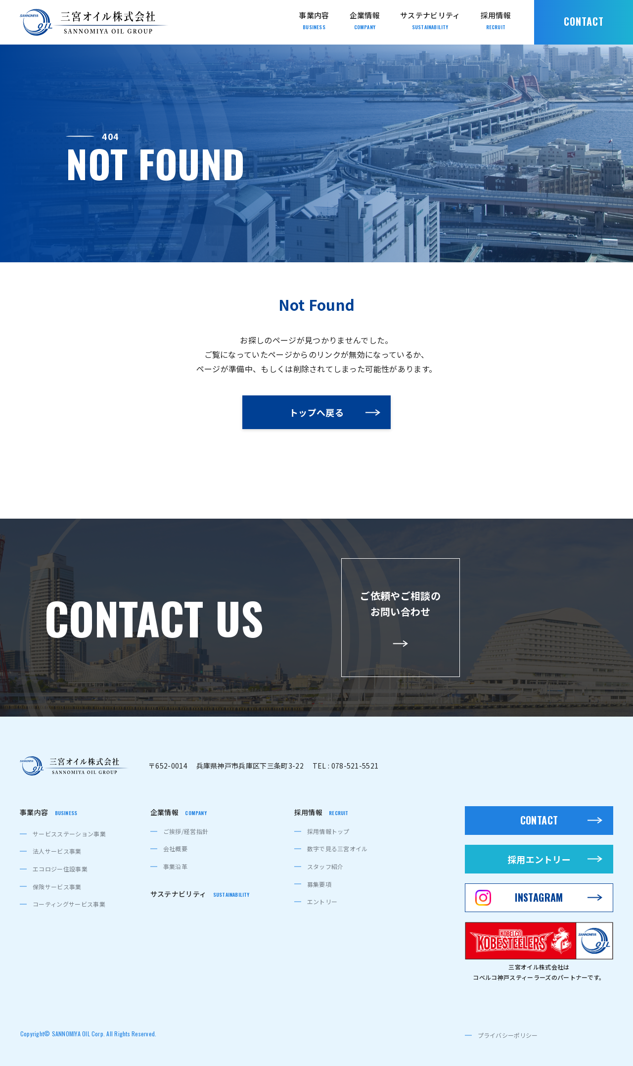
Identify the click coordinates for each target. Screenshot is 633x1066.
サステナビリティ (200, 894)
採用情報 (321, 812)
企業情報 (178, 812)
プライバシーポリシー (508, 1035)
